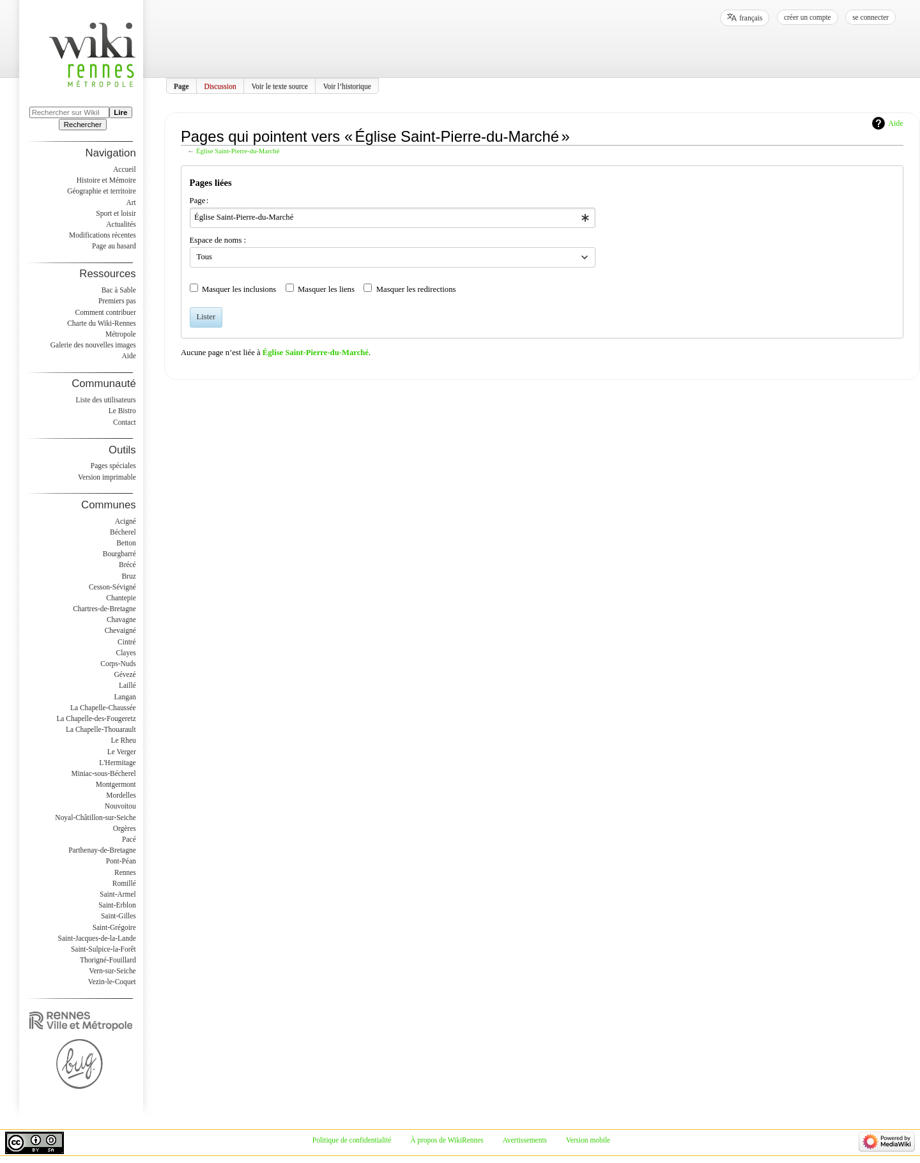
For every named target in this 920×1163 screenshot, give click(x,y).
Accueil (124, 169)
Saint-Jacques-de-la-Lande (97, 938)
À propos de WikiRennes (447, 1140)
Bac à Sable (119, 290)
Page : (199, 200)
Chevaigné (120, 630)
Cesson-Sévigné (112, 587)
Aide (895, 123)
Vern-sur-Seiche (112, 971)
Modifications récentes (102, 235)
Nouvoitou (120, 806)
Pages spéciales (113, 465)
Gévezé (124, 674)
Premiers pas (117, 301)
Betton (126, 543)
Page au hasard (114, 246)
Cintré (127, 642)
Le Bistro (122, 410)
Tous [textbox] (205, 256)
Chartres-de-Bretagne (104, 608)
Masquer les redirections (416, 289)
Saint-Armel (118, 894)
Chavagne (121, 619)
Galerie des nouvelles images (93, 345)
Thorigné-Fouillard (108, 960)
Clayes (126, 653)
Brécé (127, 564)
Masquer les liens (326, 289)
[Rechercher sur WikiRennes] (69, 112)
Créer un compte (807, 17)
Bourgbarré (119, 554)
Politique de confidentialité (352, 1140)
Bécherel (123, 532)
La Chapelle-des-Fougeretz (95, 718)
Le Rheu (123, 740)
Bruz (128, 576)
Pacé (129, 839)
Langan (124, 697)
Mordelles (120, 795)
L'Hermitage (117, 762)
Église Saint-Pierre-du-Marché (238, 151)
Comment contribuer (105, 312)
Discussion (220, 85)
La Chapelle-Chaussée (103, 707)
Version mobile (588, 1140)
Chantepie (120, 598)
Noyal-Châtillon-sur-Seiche (95, 817)
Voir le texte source (279, 85)
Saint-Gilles (118, 916)
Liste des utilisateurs (106, 400)
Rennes (125, 872)
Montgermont (116, 784)
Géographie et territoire (101, 191)
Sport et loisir (115, 213)
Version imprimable (107, 477)
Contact (124, 422)
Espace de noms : (218, 240)
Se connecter (870, 17)
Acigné (125, 521)
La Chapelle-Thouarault (101, 729)
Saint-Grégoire (114, 927)
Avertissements (524, 1140)
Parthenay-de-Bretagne (102, 850)
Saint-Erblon (117, 905)
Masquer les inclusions (239, 289)
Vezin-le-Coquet (112, 981)
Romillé (124, 883)
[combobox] (392, 218)
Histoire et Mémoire (106, 180)
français (750, 18)
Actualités (120, 224)
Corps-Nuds (117, 663)
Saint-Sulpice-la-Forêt (103, 949)
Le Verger (121, 752)
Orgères (124, 828)
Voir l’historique (347, 85)
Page (181, 85)
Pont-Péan (121, 861)
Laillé (127, 685)
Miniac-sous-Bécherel (104, 773)
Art (130, 202)
